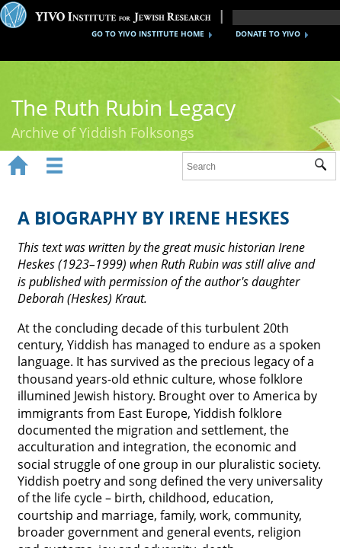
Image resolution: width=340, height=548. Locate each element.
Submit (325, 166)
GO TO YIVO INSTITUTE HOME (147, 33)
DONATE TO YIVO (268, 33)
